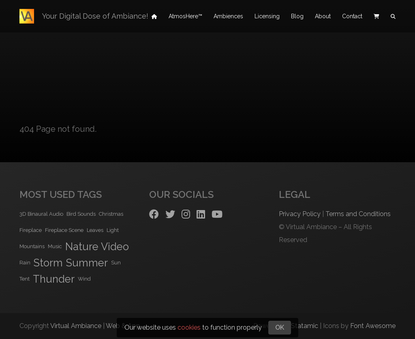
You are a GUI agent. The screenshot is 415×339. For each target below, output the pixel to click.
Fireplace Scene (64, 230)
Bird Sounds (81, 214)
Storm (48, 263)
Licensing (267, 16)
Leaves (95, 230)
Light (113, 230)
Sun (116, 263)
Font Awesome (373, 326)
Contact (352, 16)
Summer (87, 263)
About (323, 16)
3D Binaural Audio (41, 214)
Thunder (54, 279)
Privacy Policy (300, 214)
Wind (84, 279)
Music (55, 246)
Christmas (111, 214)
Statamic (304, 326)
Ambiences (228, 16)
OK (279, 327)
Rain (24, 263)
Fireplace (30, 230)
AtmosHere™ (185, 16)
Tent (24, 279)
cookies (189, 327)
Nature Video (97, 246)
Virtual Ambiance (75, 326)
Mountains (32, 246)
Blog (297, 16)
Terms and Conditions (358, 214)
